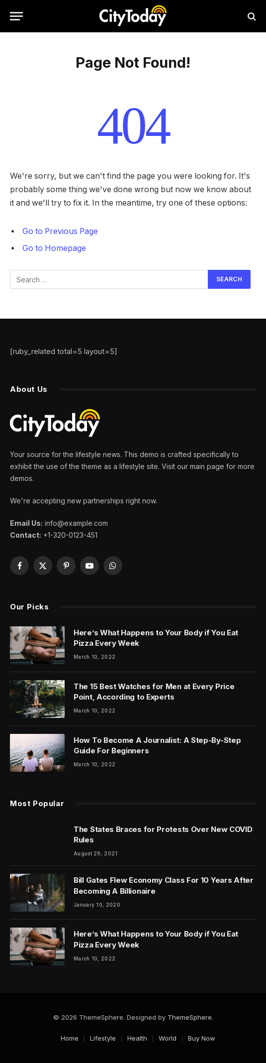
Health (137, 1038)
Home (70, 1038)
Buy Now (201, 1038)
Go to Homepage (54, 248)
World (168, 1038)
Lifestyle (103, 1038)
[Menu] (16, 16)
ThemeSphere (190, 1017)
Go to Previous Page (60, 231)
